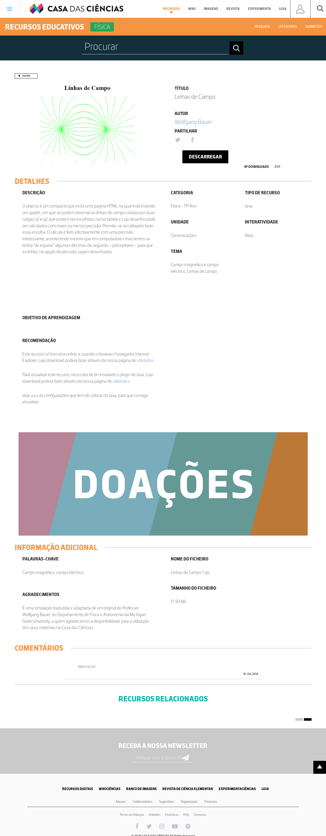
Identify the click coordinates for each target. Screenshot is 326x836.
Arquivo (120, 801)
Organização (189, 801)
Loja (282, 9)
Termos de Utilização (132, 814)
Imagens (211, 9)
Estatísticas (172, 814)
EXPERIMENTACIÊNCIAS (237, 789)
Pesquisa (262, 26)
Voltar (26, 75)
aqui (34, 395)
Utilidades (154, 814)
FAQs (186, 814)
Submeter (313, 26)
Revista (233, 9)
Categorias (287, 26)
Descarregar (205, 157)
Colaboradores (142, 801)
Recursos (171, 10)
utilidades (145, 360)
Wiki (192, 9)
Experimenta (259, 9)
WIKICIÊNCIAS (110, 789)
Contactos (200, 814)
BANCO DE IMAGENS (141, 789)
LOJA (265, 789)
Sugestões (166, 801)
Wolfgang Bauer (193, 121)
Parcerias (210, 801)
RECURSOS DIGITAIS (77, 789)
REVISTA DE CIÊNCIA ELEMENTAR (187, 789)
